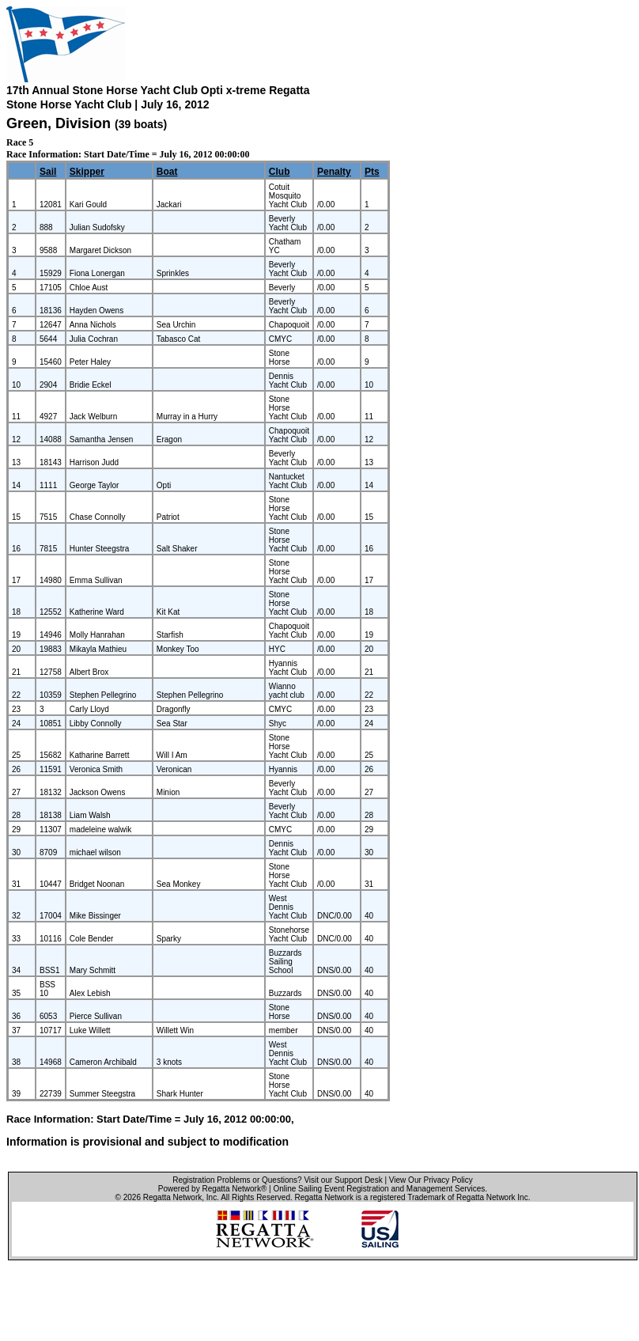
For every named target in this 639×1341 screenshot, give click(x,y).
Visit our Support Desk (343, 1180)
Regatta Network (172, 1197)
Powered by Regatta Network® (212, 1188)
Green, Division (60, 123)
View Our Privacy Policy (431, 1180)
